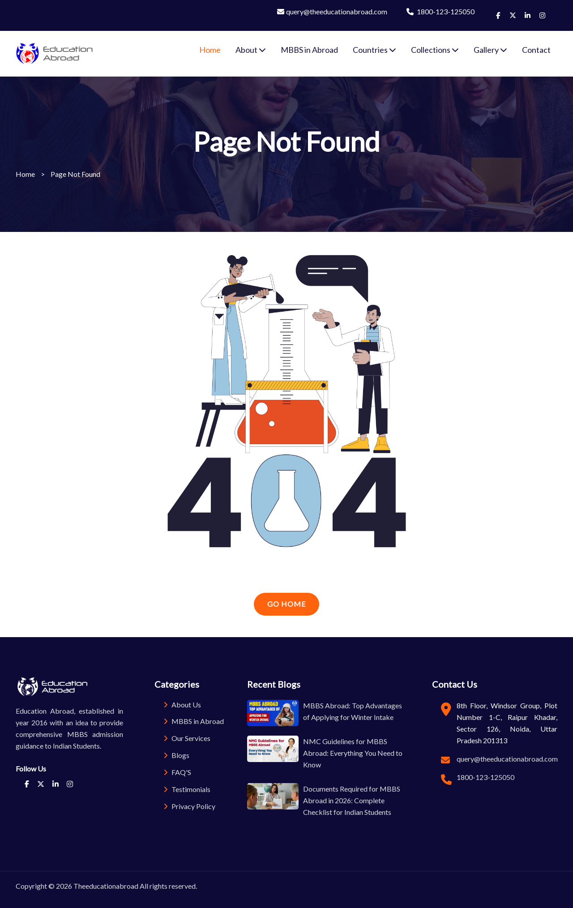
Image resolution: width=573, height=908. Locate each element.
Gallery (490, 50)
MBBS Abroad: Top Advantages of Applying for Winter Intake (352, 711)
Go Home (286, 604)
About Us (182, 704)
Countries (374, 50)
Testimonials (186, 789)
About (250, 50)
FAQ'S (177, 772)
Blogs (176, 755)
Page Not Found (75, 174)
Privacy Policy (189, 806)
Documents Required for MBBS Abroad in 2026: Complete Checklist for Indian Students (351, 800)
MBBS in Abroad (309, 50)
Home (210, 50)
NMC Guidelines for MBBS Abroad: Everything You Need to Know (352, 753)
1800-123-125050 (440, 11)
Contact (536, 50)
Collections (435, 50)
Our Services (186, 738)
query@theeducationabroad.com (332, 11)
